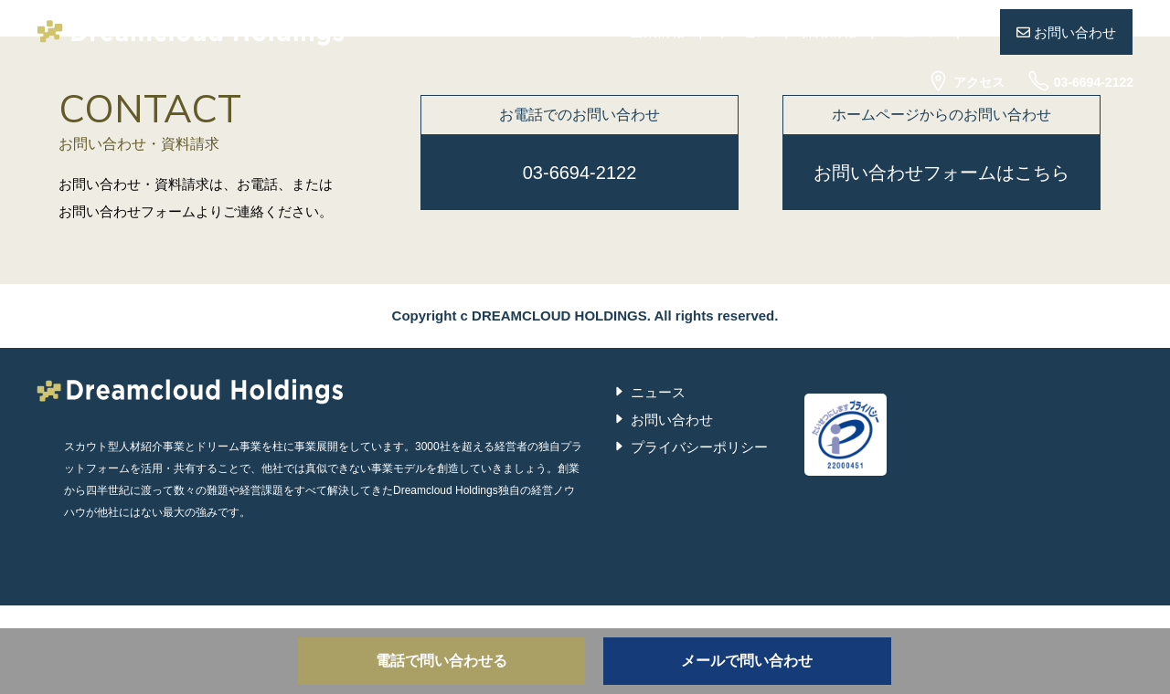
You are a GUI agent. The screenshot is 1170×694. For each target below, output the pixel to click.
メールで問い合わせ (747, 660)
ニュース (915, 31)
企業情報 (657, 31)
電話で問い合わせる (441, 660)
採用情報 (829, 31)
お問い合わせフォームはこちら (941, 173)
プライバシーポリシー (699, 447)
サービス (743, 31)
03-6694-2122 (1080, 82)
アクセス (966, 82)
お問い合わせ (1066, 32)
